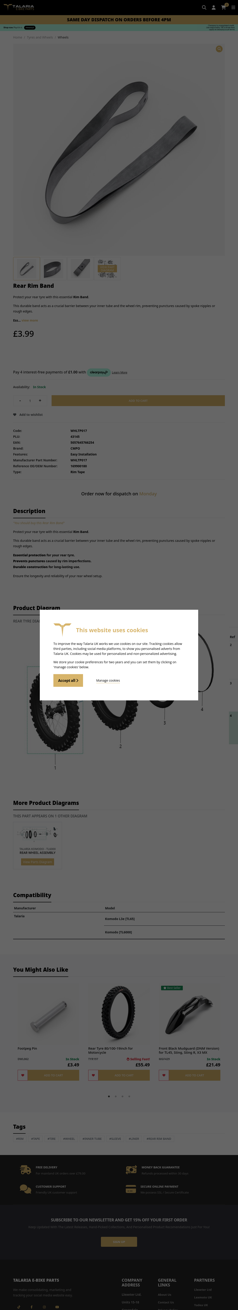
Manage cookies (108, 680)
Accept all (68, 680)
